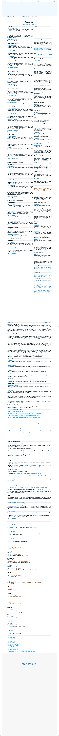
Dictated (41, 267)
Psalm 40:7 (36, 119)
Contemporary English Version (13, 119)
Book (39, 267)
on (40, 48)
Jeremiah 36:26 (37, 196)
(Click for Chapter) (13, 26)
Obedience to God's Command (13, 400)
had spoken (41, 49)
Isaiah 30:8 (36, 178)
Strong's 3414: (10, 527)
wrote (38, 48)
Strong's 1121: (10, 548)
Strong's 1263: (10, 541)
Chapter (49, 322)
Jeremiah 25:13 (37, 138)
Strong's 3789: (10, 583)
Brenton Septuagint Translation (13, 247)
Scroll (50, 268)
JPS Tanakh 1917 (10, 242)
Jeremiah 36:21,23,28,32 (39, 246)
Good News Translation (11, 136)
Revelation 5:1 (37, 112)
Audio (24, 24)
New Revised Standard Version (13, 221)
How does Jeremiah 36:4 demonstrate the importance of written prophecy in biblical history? (26, 425)
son (51, 45)
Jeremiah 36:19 (11, 480)
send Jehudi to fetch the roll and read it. (43, 286)
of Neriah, (36, 47)
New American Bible (11, 215)
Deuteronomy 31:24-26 (37, 475)
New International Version (12, 28)
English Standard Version (12, 39)
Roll (48, 268)
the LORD (36, 49)
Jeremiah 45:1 (37, 79)
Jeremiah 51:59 (36, 515)
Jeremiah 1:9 (36, 132)
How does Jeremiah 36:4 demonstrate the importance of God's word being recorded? (24, 413)
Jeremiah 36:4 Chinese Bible (13, 646)
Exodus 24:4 (36, 87)
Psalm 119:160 (40, 489)
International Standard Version (13, 141)
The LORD (10, 370)
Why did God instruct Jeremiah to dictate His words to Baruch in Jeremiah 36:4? (23, 426)
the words (48, 48)
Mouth (35, 268)
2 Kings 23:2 (36, 162)
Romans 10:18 (33, 491)
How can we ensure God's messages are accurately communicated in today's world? (24, 417)
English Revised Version (12, 125)
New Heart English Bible (12, 153)
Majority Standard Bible (11, 166)
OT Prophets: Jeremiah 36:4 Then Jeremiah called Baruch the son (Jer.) (21, 651)
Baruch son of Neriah (12, 365)
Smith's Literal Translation (12, 196)
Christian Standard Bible (12, 102)
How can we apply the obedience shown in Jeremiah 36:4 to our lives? (22, 421)
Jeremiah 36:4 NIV (11, 637)
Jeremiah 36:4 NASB (11, 641)
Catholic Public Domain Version (13, 209)
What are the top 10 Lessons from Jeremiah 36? (18, 428)
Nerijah (45, 268)
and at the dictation (42, 47)
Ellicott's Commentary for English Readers (16, 502)
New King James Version (12, 62)
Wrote (44, 269)
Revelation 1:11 (37, 95)
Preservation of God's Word (12, 395)
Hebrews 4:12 (10, 355)
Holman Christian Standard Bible (13, 108)
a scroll (42, 48)
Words (35, 269)
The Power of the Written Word (13, 404)
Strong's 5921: (10, 590)
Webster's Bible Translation (12, 158)
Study (30, 24)
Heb (35, 24)
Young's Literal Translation (12, 191)
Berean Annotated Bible (12, 95)
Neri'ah (42, 268)
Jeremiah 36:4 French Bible (12, 648)
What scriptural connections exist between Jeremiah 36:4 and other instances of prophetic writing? (27, 419)
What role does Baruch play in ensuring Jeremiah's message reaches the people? (24, 415)
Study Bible (10, 322)
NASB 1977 (9, 78)
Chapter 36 (11, 16)
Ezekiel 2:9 (36, 260)
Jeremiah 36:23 (20, 473)
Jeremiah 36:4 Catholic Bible (13, 649)
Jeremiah (7, 16)
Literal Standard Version (12, 179)
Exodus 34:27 (16, 463)
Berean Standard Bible (11, 45)
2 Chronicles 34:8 (19, 515)
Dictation (45, 267)
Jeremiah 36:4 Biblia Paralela (13, 645)
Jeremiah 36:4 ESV (11, 640)
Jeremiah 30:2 (37, 127)
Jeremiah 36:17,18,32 (38, 225)
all (44, 48)
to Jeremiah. (46, 49)
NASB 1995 (9, 73)
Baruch (48, 45)
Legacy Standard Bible (11, 84)
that (51, 48)
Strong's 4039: (10, 597)
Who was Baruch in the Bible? (14, 434)
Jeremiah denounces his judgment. (42, 292)
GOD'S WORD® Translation (12, 130)
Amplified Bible (10, 90)
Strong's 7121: (10, 534)
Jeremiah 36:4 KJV (11, 642)
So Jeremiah (41, 45)
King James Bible (10, 56)
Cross (27, 24)
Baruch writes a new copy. (40, 293)
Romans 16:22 (37, 239)
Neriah (38, 268)
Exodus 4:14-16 (48, 450)
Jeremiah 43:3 (37, 70)
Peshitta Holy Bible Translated (13, 234)
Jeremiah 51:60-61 (38, 145)
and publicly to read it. (39, 282)
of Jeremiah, (49, 47)
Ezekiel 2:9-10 (37, 104)
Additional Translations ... (12, 253)
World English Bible (11, 172)
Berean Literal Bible (11, 50)
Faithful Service (10, 390)
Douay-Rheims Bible (11, 204)
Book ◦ (46, 322)
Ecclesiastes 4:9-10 (36, 454)
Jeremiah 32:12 (37, 60)
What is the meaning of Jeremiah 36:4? (15, 411)
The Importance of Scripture (12, 385)
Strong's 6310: (10, 562)
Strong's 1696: (10, 626)
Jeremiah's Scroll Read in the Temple (41, 39)
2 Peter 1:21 (37, 466)
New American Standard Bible (13, 67)
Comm (33, 24)
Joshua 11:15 (15, 487)
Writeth (38, 269)
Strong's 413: (10, 633)
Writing (41, 269)
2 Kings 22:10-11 (37, 154)
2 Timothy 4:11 (20, 451)
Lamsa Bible (9, 228)
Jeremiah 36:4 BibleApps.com (13, 644)
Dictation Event (11, 378)
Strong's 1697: (10, 612)
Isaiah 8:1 (36, 173)
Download (50, 54)
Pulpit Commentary (11, 511)
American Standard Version (12, 113)
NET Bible (9, 147)
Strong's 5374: (10, 555)
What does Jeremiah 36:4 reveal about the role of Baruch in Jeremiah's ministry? (23, 423)
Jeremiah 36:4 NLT (11, 638)
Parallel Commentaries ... (12, 518)
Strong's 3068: (10, 619)
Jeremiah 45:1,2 (37, 231)
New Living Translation (11, 34)
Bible (4, 16)
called (45, 45)
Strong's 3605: (10, 605)
